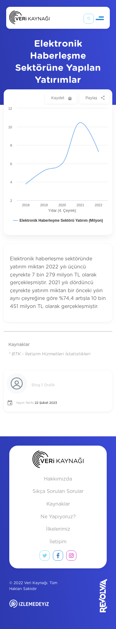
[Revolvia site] (90, 595)
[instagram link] (71, 556)
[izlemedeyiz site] (41, 608)
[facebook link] (58, 556)
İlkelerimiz (58, 529)
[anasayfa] (58, 461)
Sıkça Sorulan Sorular (58, 491)
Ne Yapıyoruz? (58, 516)
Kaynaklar (58, 504)
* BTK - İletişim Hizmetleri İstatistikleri (49, 354)
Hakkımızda (58, 479)
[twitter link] (45, 556)
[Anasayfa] (29, 19)
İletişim (58, 541)
